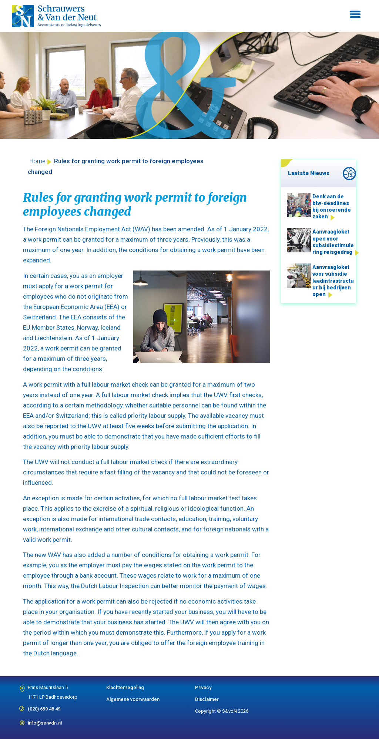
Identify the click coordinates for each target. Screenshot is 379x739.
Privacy (203, 687)
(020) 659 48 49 (44, 706)
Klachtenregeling (125, 687)
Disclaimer (207, 699)
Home (38, 161)
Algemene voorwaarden (133, 699)
